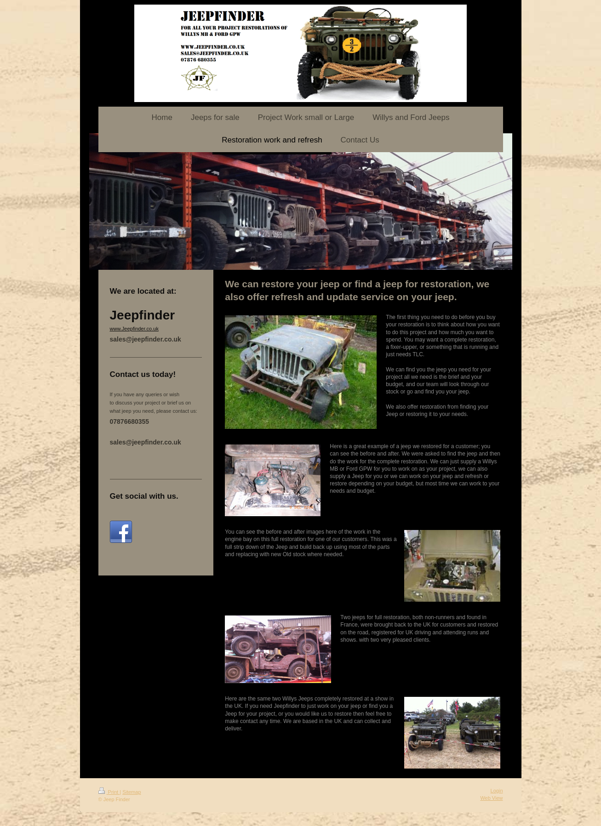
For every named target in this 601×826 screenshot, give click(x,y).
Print (109, 792)
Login (497, 790)
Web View (491, 798)
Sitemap (131, 792)
